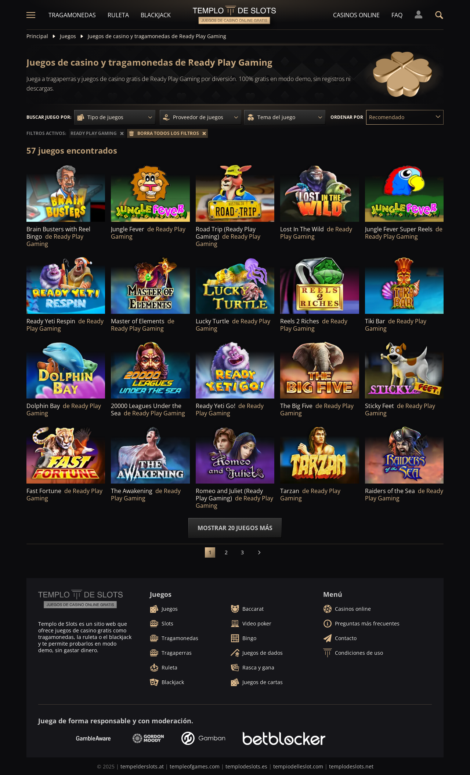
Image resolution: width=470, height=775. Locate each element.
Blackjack (156, 15)
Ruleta (118, 15)
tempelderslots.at (142, 766)
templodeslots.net (351, 766)
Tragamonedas (72, 15)
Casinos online (356, 15)
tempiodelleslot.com (298, 766)
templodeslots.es (246, 766)
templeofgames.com (195, 766)
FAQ (396, 15)
